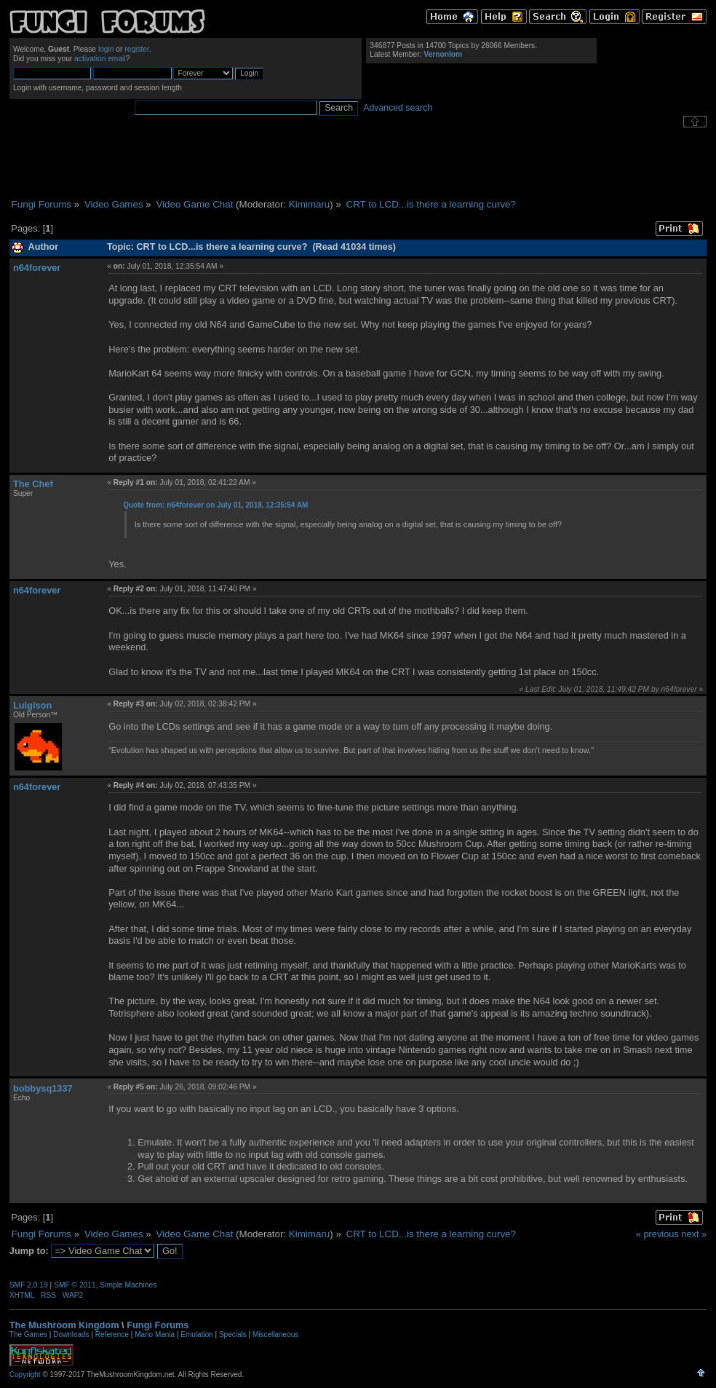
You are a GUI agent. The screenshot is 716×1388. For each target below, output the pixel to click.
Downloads (71, 1334)
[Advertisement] (358, 163)
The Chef (33, 483)
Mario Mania (155, 1334)
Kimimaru (309, 204)
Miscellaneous (275, 1334)
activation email (100, 59)
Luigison (32, 705)
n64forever (36, 267)
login (106, 49)
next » (694, 1234)
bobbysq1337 (43, 1088)
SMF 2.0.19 (28, 1285)
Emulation (196, 1334)
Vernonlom (442, 54)
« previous (657, 1234)
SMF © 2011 (75, 1285)
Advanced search (397, 108)
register (136, 49)
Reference (112, 1334)
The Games (28, 1334)
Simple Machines (128, 1285)
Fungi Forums (157, 1325)
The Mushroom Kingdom (64, 1325)
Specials (233, 1334)
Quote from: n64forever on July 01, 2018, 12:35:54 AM (215, 505)
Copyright (25, 1375)
